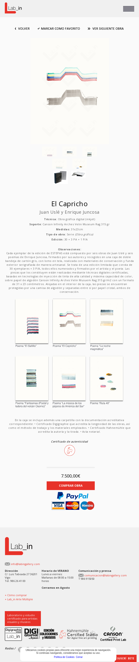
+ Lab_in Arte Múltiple (19, 599)
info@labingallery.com (25, 564)
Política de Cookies (64, 657)
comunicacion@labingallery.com (105, 575)
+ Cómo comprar (16, 595)
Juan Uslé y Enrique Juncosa (69, 212)
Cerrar (79, 657)
